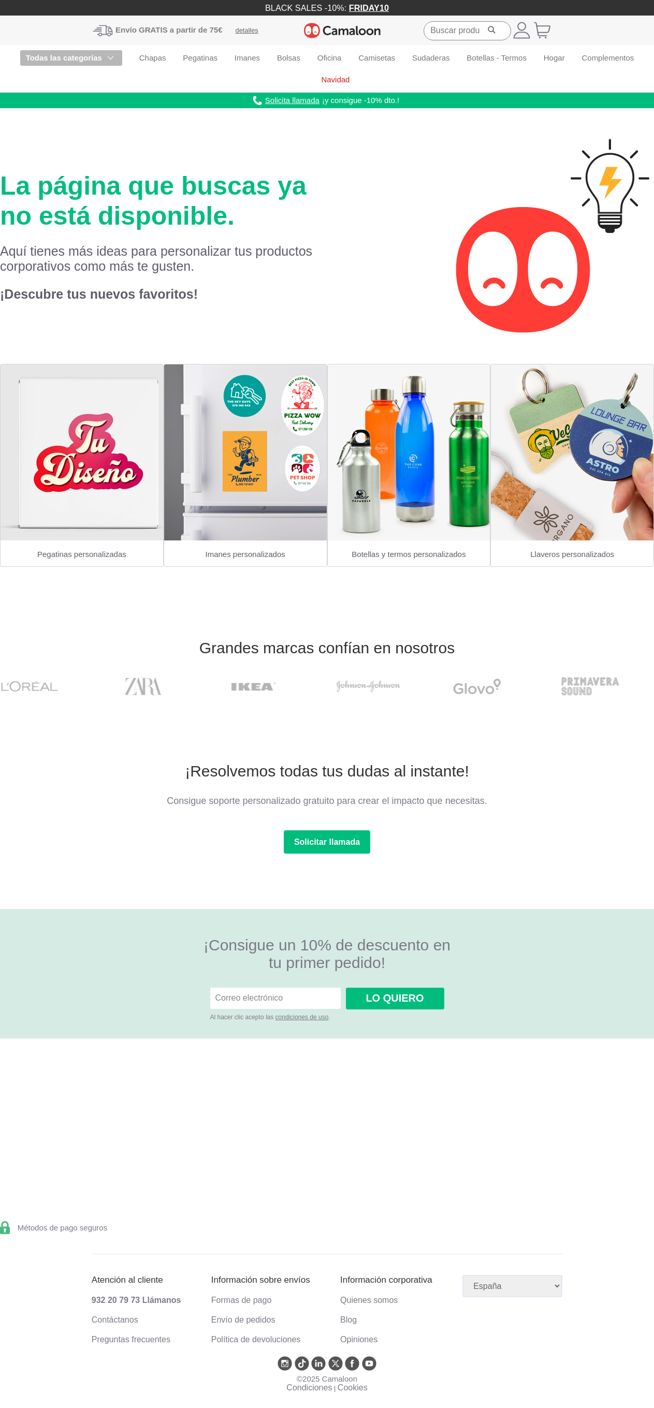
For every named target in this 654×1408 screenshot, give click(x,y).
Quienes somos (369, 1300)
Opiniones (358, 1339)
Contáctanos (115, 1319)
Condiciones (309, 1387)
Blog (348, 1319)
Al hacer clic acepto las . (270, 1017)
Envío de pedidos (243, 1319)
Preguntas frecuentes (131, 1339)
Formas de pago (241, 1300)
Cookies (353, 1387)
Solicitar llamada (327, 842)
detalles (247, 30)
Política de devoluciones (256, 1339)
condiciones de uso (302, 1017)
